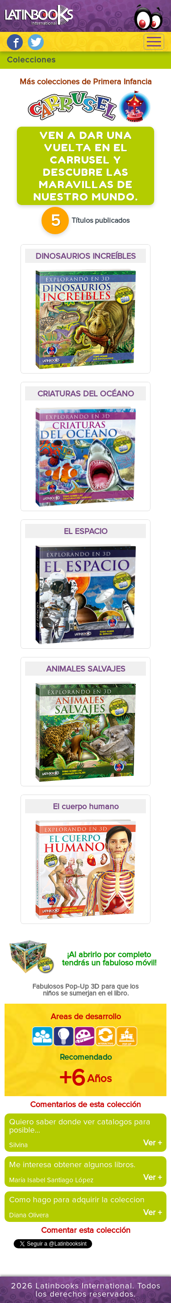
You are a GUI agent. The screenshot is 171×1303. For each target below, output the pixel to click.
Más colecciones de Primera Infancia (86, 82)
